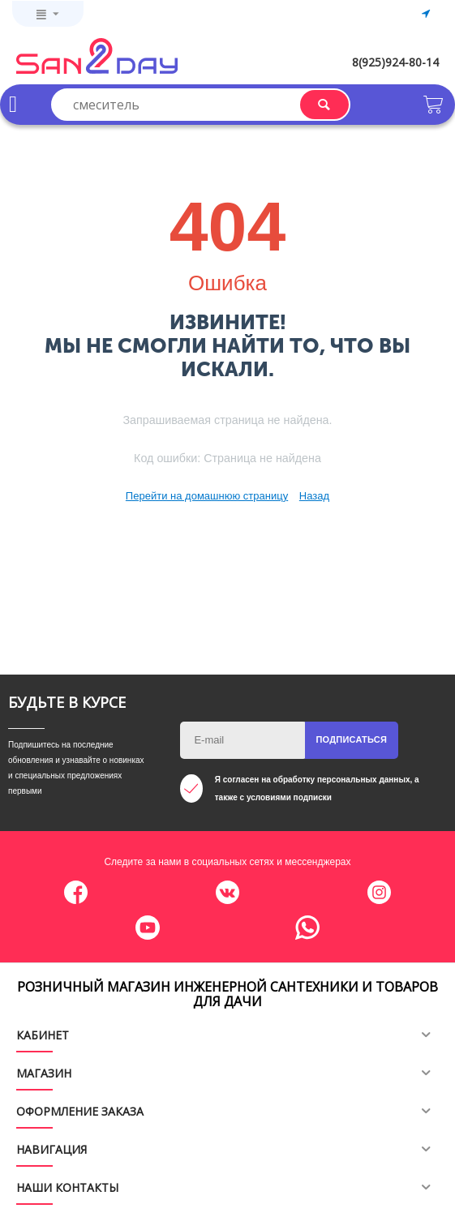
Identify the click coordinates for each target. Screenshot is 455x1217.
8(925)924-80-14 (395, 62)
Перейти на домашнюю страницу (207, 496)
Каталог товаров (13, 104)
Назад (314, 496)
